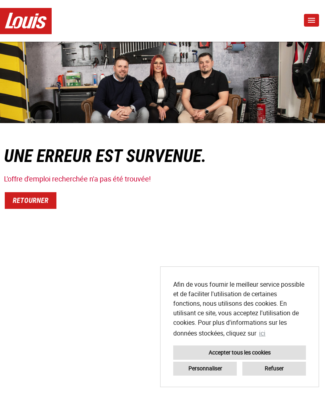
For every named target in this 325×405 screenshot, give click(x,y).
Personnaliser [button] (205, 368)
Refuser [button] (274, 368)
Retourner (30, 200)
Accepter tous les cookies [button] (240, 352)
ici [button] (262, 333)
